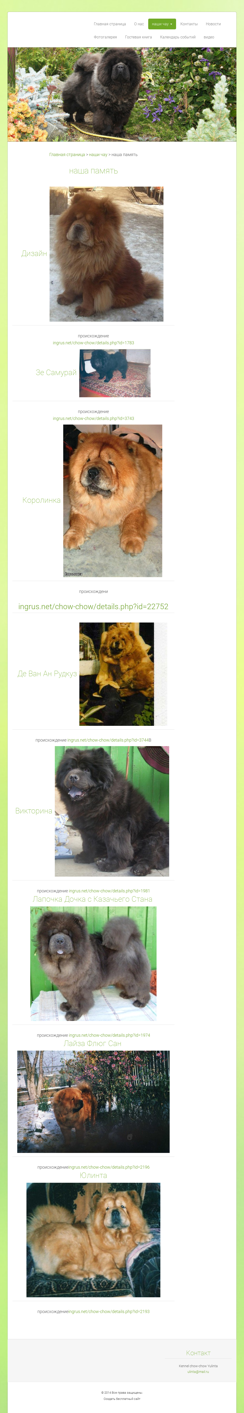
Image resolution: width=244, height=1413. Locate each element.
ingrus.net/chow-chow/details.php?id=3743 (93, 418)
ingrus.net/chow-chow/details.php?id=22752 (93, 606)
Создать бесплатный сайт (122, 1399)
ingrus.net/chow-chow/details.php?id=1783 (93, 342)
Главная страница (67, 154)
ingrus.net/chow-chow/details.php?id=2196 (109, 1167)
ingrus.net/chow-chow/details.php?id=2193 (109, 1311)
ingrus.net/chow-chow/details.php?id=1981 (109, 891)
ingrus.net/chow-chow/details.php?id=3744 (108, 740)
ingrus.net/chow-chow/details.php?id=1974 (109, 1035)
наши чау (98, 154)
